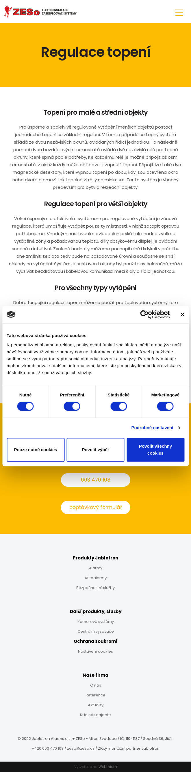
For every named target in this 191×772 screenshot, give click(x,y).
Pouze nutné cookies (35, 449)
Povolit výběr (95, 449)
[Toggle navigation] (179, 12)
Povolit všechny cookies (155, 449)
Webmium (108, 766)
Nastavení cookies (95, 651)
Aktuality (95, 705)
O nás (95, 685)
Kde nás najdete (95, 715)
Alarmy (95, 568)
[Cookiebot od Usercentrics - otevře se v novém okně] (144, 314)
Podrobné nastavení (152, 427)
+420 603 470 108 (47, 748)
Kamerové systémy (95, 621)
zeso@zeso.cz (80, 748)
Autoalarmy (96, 578)
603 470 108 (95, 479)
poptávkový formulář (95, 507)
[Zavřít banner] (182, 314)
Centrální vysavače (95, 631)
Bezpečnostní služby (95, 587)
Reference (95, 695)
